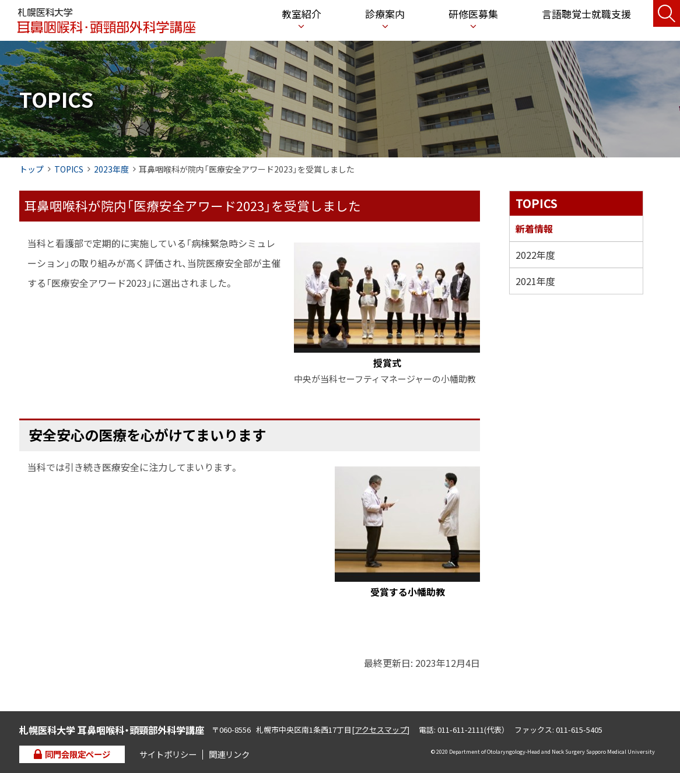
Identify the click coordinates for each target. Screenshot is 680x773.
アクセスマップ (381, 729)
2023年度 (111, 169)
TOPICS (68, 169)
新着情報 (534, 229)
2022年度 (535, 255)
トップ (31, 169)
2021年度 (535, 281)
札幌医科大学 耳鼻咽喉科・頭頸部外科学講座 (106, 20)
